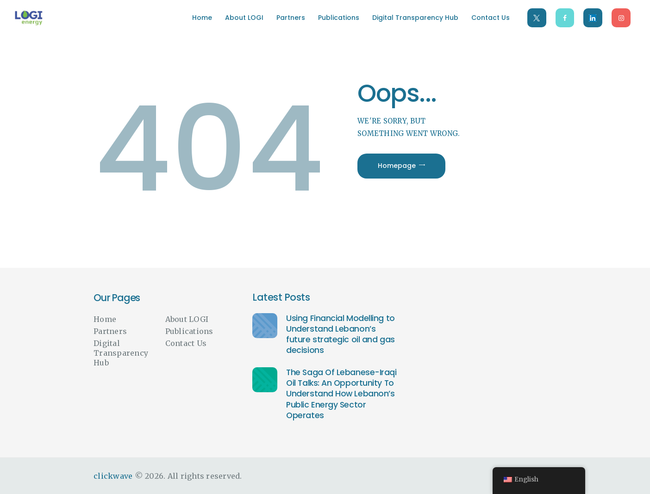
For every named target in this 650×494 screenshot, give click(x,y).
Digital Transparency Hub (121, 353)
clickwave (113, 476)
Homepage (397, 165)
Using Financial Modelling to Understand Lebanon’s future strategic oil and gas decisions (340, 334)
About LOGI (187, 319)
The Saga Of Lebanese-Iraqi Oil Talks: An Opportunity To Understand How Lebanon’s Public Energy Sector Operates (341, 394)
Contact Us (186, 343)
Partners (110, 331)
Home (105, 319)
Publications (189, 331)
